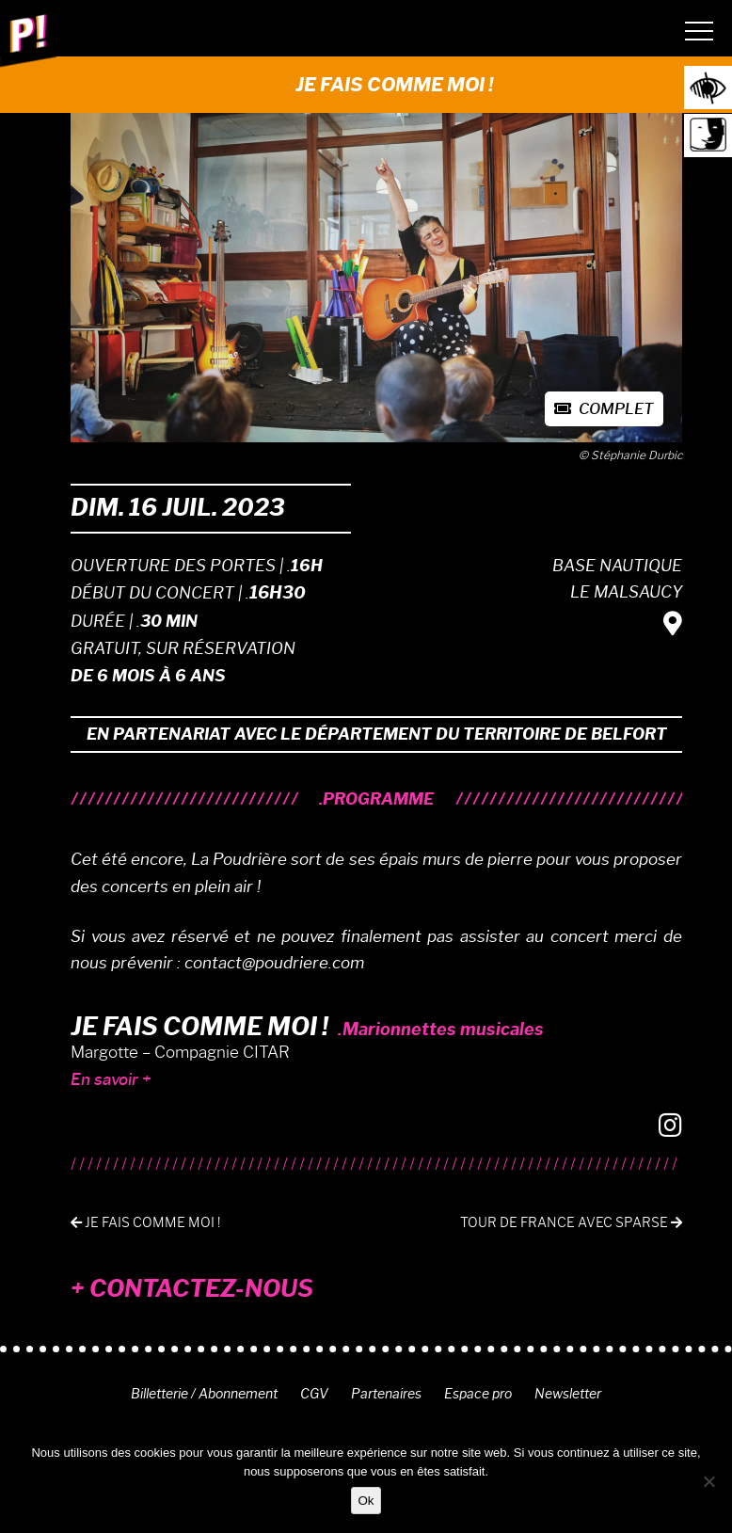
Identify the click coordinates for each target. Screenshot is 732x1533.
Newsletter (567, 1393)
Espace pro (478, 1393)
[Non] (708, 1481)
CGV (314, 1393)
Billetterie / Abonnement (204, 1393)
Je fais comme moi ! (145, 1223)
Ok (366, 1500)
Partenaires (386, 1393)
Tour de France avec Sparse (571, 1223)
